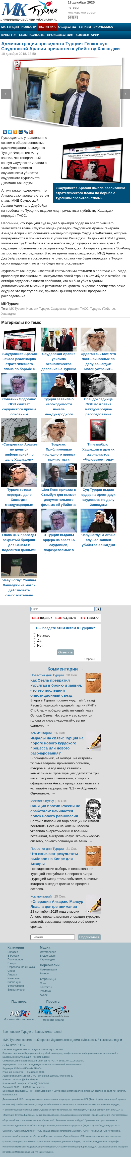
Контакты (46, 987)
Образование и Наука (21, 966)
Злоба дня (14, 982)
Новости (28, 27)
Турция (95, 308)
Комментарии (87, 35)
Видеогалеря (48, 955)
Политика (47, 27)
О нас (43, 983)
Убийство (108, 308)
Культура (9, 35)
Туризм (85, 27)
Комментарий (41, 733)
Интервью (14, 978)
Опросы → (91, 658)
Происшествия (60, 35)
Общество (67, 27)
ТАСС (84, 308)
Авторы (44, 973)
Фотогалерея (16, 985)
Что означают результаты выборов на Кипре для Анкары (54, 859)
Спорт (11, 970)
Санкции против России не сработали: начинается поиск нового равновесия (55, 811)
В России (13, 955)
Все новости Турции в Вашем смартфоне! (32, 1032)
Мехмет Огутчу (42, 801)
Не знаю (43, 635)
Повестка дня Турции (47, 675)
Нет (40, 645)
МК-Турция (10, 27)
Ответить (65, 652)
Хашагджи (8, 314)
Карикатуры (47, 959)
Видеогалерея (16, 989)
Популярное (15, 959)
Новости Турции (37, 308)
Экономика (103, 27)
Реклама (45, 990)
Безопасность (31, 35)
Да (39, 640)
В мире (12, 963)
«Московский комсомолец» (100, 1040)
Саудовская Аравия (65, 308)
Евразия (13, 951)
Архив (43, 994)
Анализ (12, 974)
